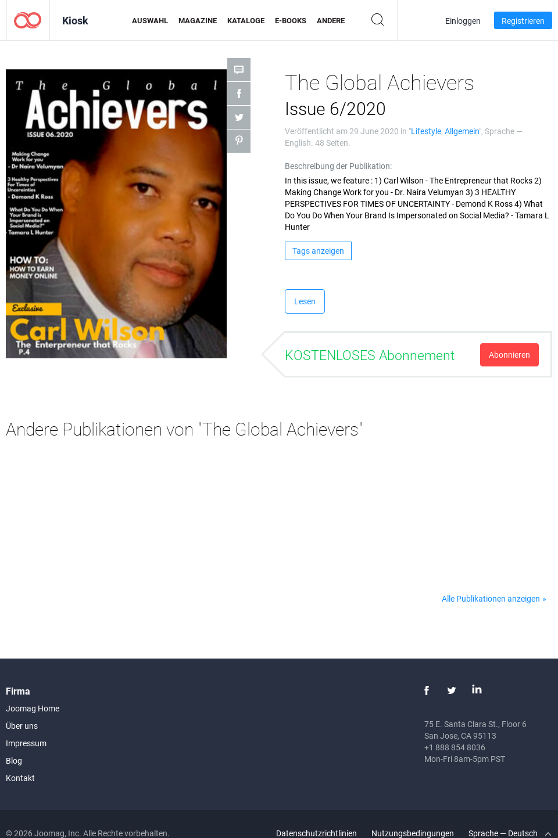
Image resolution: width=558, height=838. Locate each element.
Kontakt (20, 777)
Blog (14, 760)
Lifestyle (426, 130)
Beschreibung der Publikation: (338, 165)
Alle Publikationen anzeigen (491, 598)
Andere (331, 20)
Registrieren (523, 20)
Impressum (26, 743)
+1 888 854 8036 (454, 747)
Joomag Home (32, 708)
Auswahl (150, 20)
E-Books (290, 20)
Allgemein (462, 130)
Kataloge (245, 20)
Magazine (197, 20)
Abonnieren (509, 354)
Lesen (305, 301)
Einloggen (463, 20)
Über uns (22, 725)
